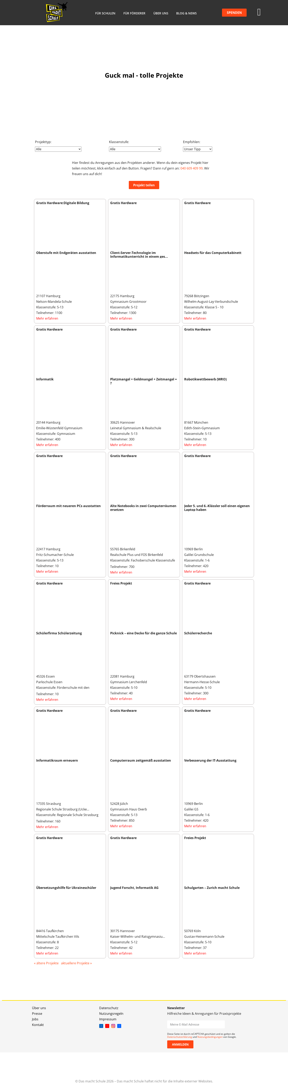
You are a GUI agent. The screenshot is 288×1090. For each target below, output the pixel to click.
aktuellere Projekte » (76, 963)
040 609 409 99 (191, 168)
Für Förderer (134, 13)
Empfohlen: (191, 142)
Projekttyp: (43, 142)
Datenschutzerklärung (179, 1037)
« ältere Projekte (46, 963)
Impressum (107, 1019)
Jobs (35, 1019)
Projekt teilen (144, 185)
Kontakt (38, 1025)
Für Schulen (105, 13)
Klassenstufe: (119, 142)
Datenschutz (108, 1008)
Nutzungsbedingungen (210, 1037)
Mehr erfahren (47, 318)
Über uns (160, 13)
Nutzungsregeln (111, 1013)
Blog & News (186, 13)
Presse (37, 1013)
